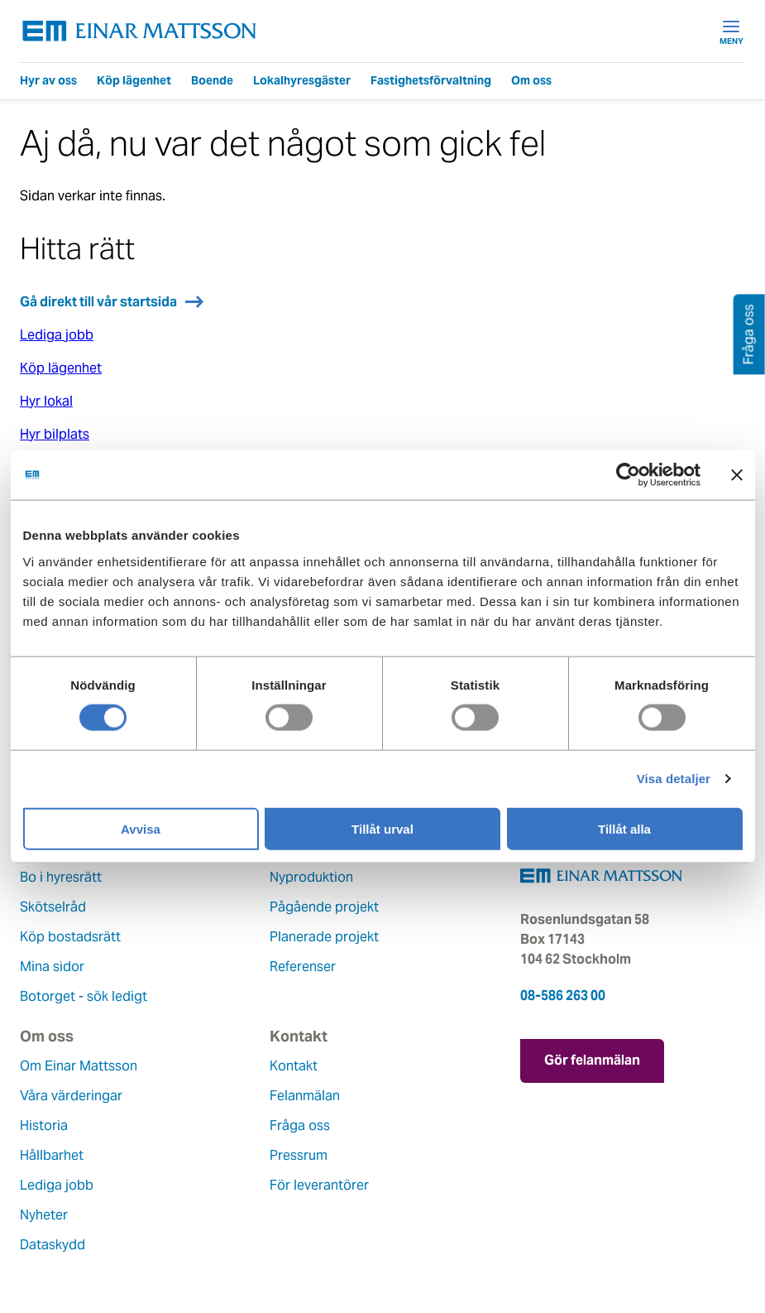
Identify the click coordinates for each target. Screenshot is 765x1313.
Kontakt (294, 1066)
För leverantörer (319, 1185)
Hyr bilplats (54, 434)
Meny (731, 31)
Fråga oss (300, 1125)
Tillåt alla (624, 828)
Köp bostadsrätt (70, 936)
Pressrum (299, 1155)
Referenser (303, 966)
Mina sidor (52, 966)
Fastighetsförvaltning (431, 80)
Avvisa (140, 828)
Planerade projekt (324, 936)
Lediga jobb (56, 335)
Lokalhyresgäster (302, 80)
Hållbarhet (52, 1155)
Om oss (531, 80)
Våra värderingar (71, 1095)
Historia (44, 1125)
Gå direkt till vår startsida (98, 301)
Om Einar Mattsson (78, 1066)
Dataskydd (52, 1244)
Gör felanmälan (592, 1060)
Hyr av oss (48, 80)
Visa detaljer (673, 779)
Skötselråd (53, 907)
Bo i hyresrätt (61, 877)
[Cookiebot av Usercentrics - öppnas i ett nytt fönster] (658, 475)
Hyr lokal (46, 401)
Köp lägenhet (134, 80)
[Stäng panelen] (737, 475)
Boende (212, 80)
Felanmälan (305, 1095)
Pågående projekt (324, 907)
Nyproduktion (311, 877)
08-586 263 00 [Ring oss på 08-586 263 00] (562, 995)
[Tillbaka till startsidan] (140, 31)
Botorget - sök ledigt (83, 996)
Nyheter (44, 1215)
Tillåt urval (382, 828)
